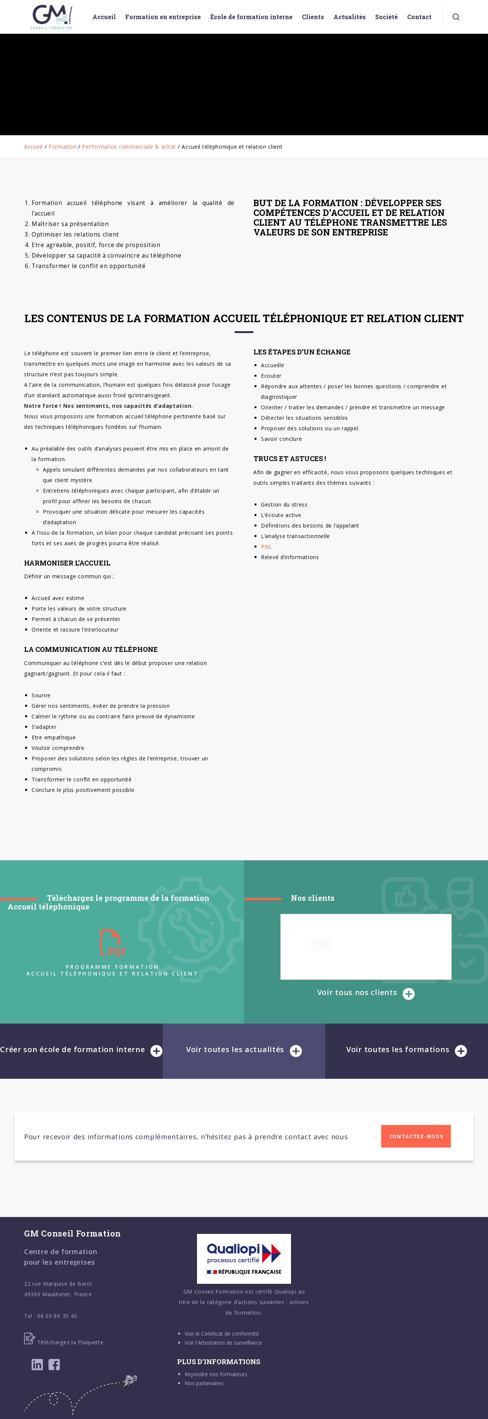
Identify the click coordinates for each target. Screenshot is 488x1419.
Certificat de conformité (230, 1333)
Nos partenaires (204, 1383)
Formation (62, 146)
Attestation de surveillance (230, 1342)
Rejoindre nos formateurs (216, 1374)
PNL (266, 546)
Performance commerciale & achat (129, 146)
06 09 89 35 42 (57, 1315)
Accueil (33, 146)
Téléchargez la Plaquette (64, 1342)
